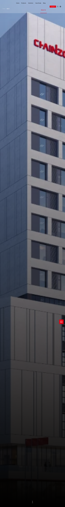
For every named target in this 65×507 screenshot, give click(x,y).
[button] (57, 6)
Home (17, 3)
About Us (43, 10)
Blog (44, 3)
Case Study (38, 3)
